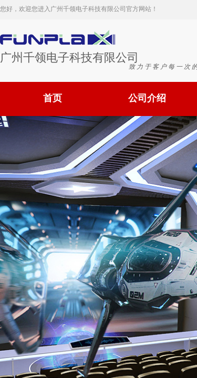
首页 (52, 98)
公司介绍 (147, 98)
